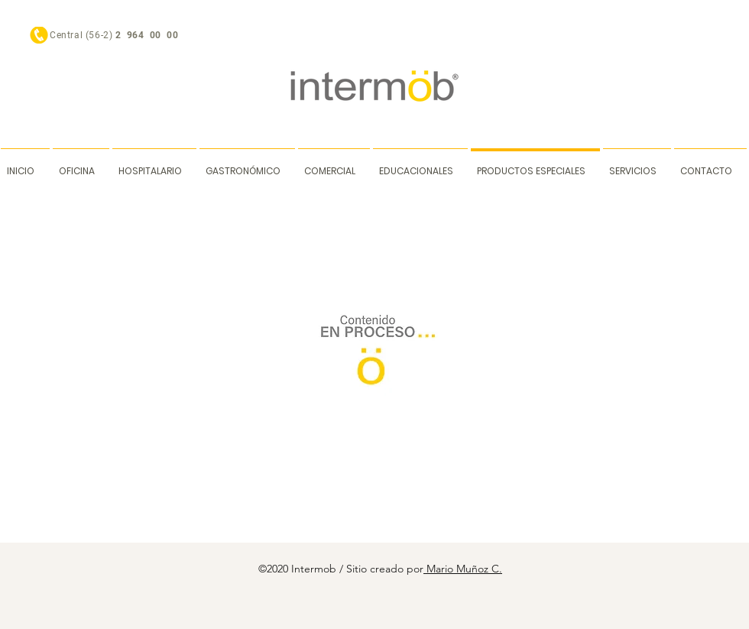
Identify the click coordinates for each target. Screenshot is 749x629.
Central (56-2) (82, 35)
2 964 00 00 (148, 35)
